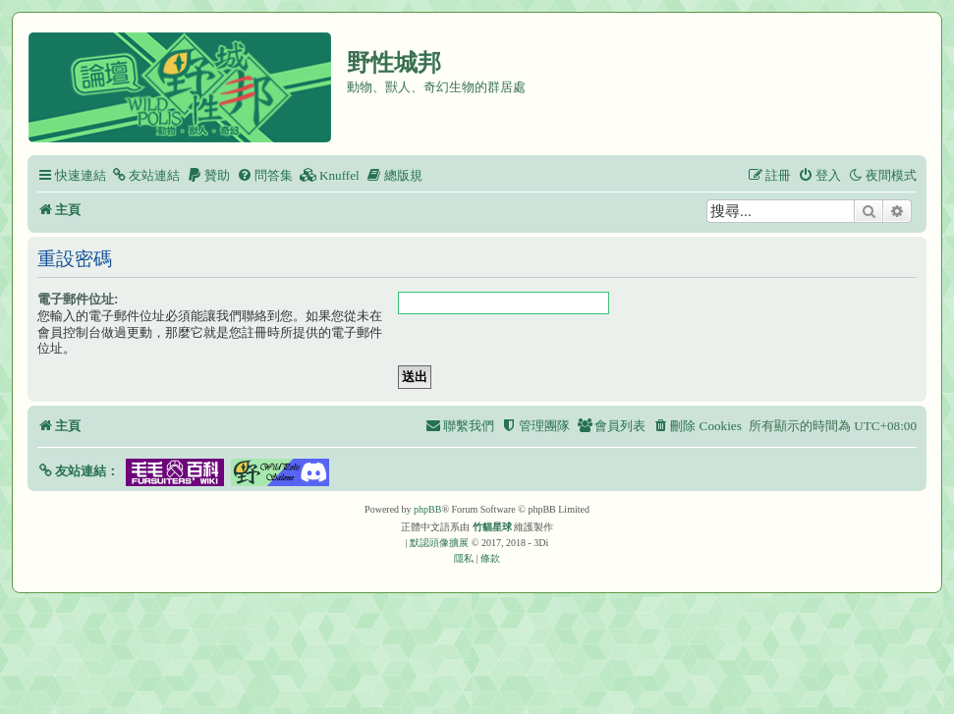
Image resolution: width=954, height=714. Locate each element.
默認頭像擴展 (439, 542)
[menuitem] (145, 175)
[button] (78, 471)
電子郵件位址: (77, 299)
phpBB (427, 509)
